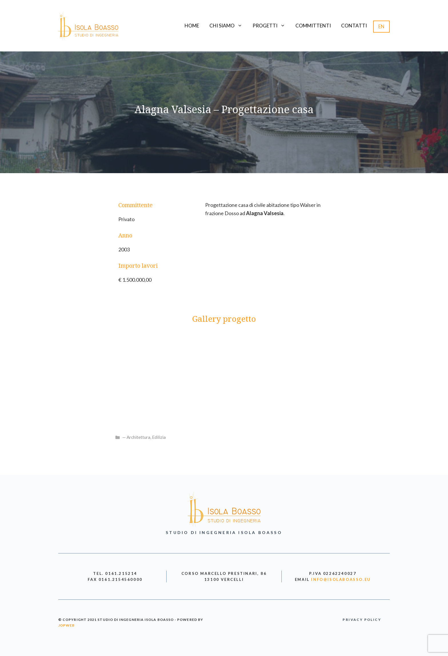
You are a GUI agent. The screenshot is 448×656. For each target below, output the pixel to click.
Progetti (271, 26)
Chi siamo (228, 26)
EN (381, 26)
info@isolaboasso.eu (341, 579)
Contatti (354, 26)
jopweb (66, 625)
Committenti (313, 26)
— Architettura (136, 437)
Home (192, 26)
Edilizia (159, 437)
